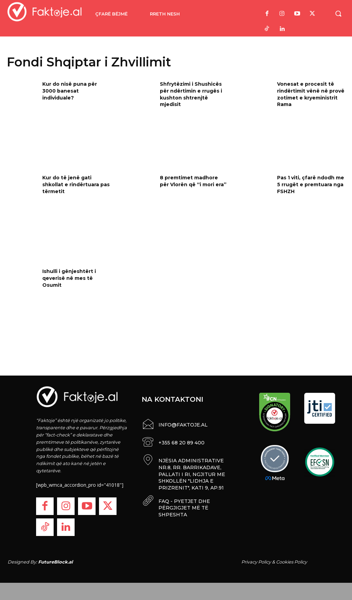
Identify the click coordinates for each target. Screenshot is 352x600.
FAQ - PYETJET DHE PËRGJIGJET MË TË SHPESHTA (184, 505)
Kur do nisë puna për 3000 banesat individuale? (69, 91)
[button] (338, 13)
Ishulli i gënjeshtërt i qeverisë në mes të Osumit (69, 278)
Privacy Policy (256, 562)
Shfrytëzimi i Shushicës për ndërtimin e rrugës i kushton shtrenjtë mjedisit (191, 94)
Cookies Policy (291, 562)
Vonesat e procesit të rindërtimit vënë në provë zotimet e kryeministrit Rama (310, 94)
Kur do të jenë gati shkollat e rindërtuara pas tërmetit (76, 184)
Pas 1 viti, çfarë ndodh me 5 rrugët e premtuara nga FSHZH (310, 184)
